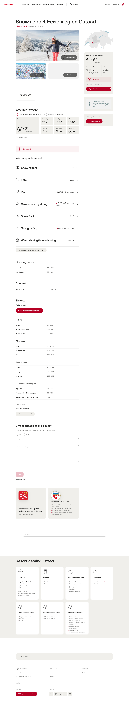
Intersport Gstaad (49, 619)
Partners (51, 676)
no (28, 434)
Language (115, 4)
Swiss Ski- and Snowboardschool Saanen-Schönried (62, 513)
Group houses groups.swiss (77, 588)
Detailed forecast (23, 137)
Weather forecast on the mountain (30, 114)
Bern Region (39, 26)
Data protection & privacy (23, 676)
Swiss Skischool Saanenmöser (61, 510)
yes (20, 434)
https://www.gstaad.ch (24, 595)
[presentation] (28, 466)
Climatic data (98, 584)
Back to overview (22, 26)
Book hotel (72, 582)
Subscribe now (94, 121)
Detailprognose (99, 582)
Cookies (18, 680)
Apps (50, 673)
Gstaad (48, 561)
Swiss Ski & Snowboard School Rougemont (61, 506)
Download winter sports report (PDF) (31, 250)
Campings (72, 589)
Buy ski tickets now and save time (29, 310)
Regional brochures (25, 617)
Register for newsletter (27, 693)
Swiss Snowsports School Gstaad (62, 508)
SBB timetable (48, 582)
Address (84, 673)
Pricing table (22, 404)
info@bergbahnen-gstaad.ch (26, 593)
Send (19, 474)
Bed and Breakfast (74, 591)
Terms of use (19, 673)
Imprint (18, 683)
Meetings (107, 4)
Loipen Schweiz (73, 617)
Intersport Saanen (49, 617)
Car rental (47, 584)
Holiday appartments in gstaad (76, 585)
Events (21, 620)
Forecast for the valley (55, 114)
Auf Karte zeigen (98, 40)
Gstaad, (31, 26)
